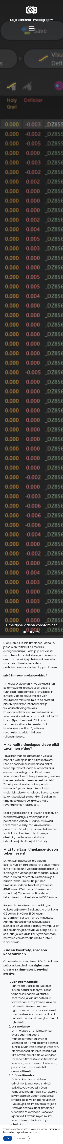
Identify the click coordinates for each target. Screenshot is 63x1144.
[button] (31, 28)
